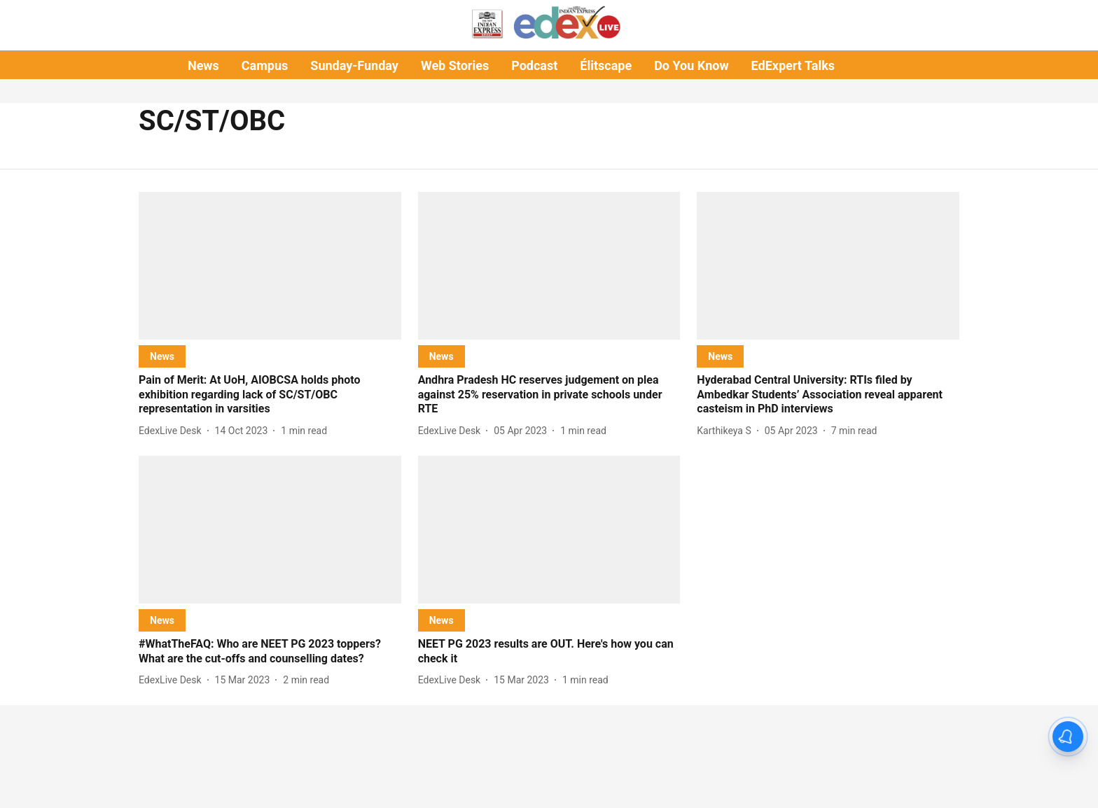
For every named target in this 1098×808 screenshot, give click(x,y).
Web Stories (455, 65)
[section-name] (162, 356)
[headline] (270, 395)
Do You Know (691, 65)
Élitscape (606, 65)
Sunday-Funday (354, 65)
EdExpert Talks (793, 65)
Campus (265, 65)
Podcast (534, 65)
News (203, 65)
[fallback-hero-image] (270, 266)
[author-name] (173, 431)
